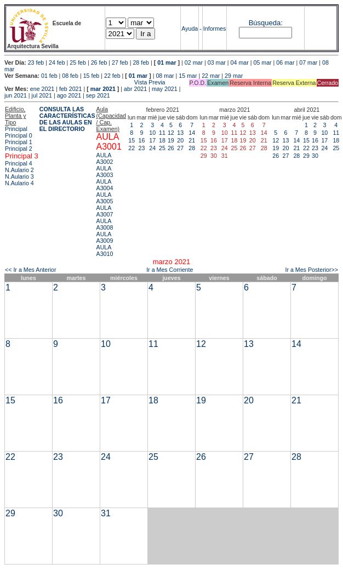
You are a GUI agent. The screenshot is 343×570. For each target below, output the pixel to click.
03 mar (217, 62)
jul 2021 (42, 95)
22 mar (211, 75)
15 (131, 140)
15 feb (91, 75)
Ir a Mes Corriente (169, 269)
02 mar (194, 62)
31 (106, 513)
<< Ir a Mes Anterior (30, 269)
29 (306, 155)
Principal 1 (18, 142)
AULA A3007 (104, 211)
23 (142, 148)
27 (180, 148)
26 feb (99, 62)
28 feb (141, 62)
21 (191, 140)
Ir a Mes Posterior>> (311, 269)
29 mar (234, 75)
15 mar (188, 75)
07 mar (308, 62)
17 (152, 140)
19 (171, 140)
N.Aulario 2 (19, 170)
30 (315, 155)
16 (142, 140)
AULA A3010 (104, 250)
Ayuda (189, 28)
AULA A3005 (104, 197)
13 (180, 132)
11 (162, 132)
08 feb (70, 75)
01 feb (49, 75)
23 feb (36, 62)
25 (162, 148)
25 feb (78, 62)
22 (131, 148)
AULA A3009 (104, 237)
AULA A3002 (104, 158)
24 (152, 148)
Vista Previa (84, 82)
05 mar (262, 62)
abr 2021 (135, 89)
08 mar (165, 75)
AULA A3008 (104, 224)
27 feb (120, 62)
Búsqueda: (266, 23)
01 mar (166, 62)
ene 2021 (42, 89)
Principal (16, 129)
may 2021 (165, 89)
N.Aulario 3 (19, 176)
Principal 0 (18, 135)
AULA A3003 (104, 171)
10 (152, 132)
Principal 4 (18, 163)
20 (180, 140)
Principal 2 (18, 148)
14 (191, 132)
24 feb (57, 62)
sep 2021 (98, 95)
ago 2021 (69, 95)
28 (191, 148)
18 (162, 140)
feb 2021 (70, 89)
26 (171, 148)
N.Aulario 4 (19, 183)
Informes (214, 28)
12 (171, 132)
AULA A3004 (104, 184)
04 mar (240, 62)
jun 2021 (15, 95)
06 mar (285, 62)
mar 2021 (103, 89)
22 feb (112, 75)
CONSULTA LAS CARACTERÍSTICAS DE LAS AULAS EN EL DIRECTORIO (67, 119)
